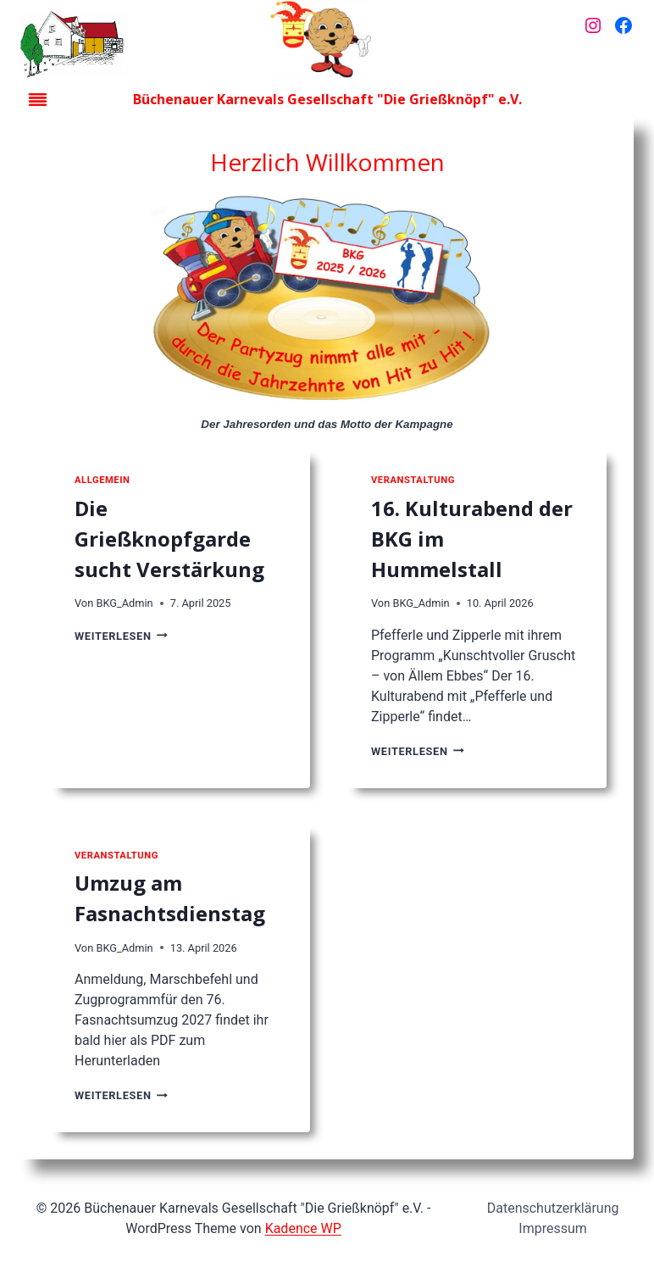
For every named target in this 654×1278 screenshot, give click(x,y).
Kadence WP (303, 1228)
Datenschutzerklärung (553, 1208)
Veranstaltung (413, 480)
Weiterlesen (121, 636)
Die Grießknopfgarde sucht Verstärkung (169, 538)
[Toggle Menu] (37, 99)
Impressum (552, 1228)
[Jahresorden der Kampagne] (327, 301)
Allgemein (102, 480)
